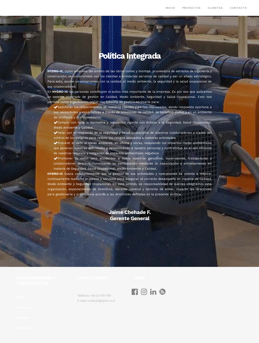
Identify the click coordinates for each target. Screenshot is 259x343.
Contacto (23, 328)
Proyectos (24, 307)
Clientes (23, 318)
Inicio (20, 297)
